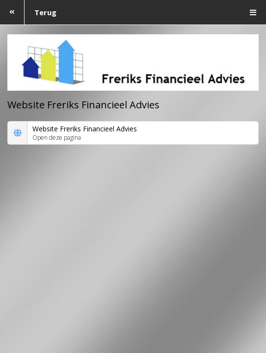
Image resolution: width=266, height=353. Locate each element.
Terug (28, 12)
